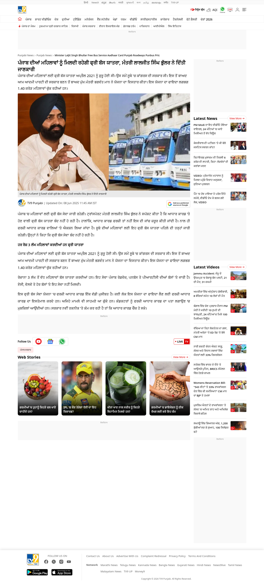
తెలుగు (112, 2)
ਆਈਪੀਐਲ (158, 26)
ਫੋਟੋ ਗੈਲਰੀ (191, 19)
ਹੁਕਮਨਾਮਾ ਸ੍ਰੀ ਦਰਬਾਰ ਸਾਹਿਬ (53, 26)
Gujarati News (186, 565)
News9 (95, 2)
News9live (219, 565)
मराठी (120, 2)
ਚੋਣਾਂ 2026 (206, 19)
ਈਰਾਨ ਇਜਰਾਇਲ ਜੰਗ (109, 26)
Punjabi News (26, 55)
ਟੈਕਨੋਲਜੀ (178, 19)
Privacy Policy (177, 556)
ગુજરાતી (130, 2)
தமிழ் (146, 2)
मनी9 (166, 2)
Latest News (205, 118)
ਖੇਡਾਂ (115, 19)
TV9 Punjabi (35, 203)
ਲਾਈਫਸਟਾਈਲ (149, 19)
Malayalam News (110, 571)
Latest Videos (207, 267)
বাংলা (139, 2)
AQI (214, 10)
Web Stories (29, 357)
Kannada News (147, 565)
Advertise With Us (127, 556)
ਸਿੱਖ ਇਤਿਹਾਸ (174, 26)
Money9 (140, 571)
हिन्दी (86, 2)
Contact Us (93, 556)
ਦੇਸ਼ (56, 19)
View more (237, 118)
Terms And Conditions (201, 556)
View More (180, 357)
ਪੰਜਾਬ (28, 19)
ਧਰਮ (123, 19)
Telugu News (128, 565)
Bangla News (167, 565)
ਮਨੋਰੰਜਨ (89, 19)
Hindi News (204, 565)
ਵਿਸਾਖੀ (74, 26)
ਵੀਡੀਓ (133, 19)
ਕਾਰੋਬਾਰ (164, 19)
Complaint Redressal (153, 556)
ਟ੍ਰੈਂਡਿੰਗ (77, 19)
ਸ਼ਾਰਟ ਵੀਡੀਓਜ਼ (43, 19)
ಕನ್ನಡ (103, 2)
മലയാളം (156, 2)
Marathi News (108, 565)
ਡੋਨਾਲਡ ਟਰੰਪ (129, 26)
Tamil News (235, 565)
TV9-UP (175, 2)
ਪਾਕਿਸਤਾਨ (144, 26)
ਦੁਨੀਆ (65, 19)
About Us (108, 556)
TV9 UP (128, 571)
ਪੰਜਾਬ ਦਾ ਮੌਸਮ (28, 26)
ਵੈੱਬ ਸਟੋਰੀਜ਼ (103, 19)
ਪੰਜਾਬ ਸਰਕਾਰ (89, 26)
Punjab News (44, 55)
